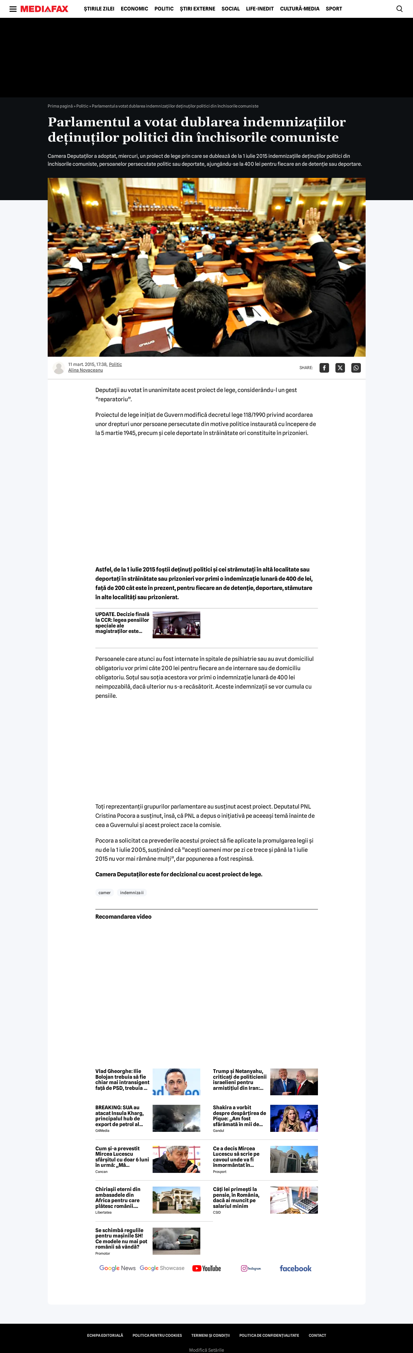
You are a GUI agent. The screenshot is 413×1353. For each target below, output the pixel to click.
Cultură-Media (300, 8)
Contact (317, 1335)
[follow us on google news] (117, 1269)
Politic (164, 8)
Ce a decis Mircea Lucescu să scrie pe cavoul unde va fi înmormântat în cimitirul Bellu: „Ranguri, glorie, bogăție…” (236, 1157)
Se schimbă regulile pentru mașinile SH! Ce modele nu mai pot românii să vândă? (121, 1239)
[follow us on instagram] (251, 1269)
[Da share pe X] (340, 368)
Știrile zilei (99, 8)
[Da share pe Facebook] (324, 368)
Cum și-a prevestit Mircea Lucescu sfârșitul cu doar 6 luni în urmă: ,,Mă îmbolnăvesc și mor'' (122, 1157)
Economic (134, 8)
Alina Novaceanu (85, 370)
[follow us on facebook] (295, 1268)
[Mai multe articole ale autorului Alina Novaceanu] (58, 367)
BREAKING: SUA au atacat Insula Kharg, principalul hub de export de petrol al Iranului (119, 1116)
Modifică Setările (206, 1350)
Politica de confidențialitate (269, 1335)
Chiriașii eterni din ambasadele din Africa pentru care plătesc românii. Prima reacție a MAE (119, 1198)
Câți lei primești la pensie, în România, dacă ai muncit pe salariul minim (236, 1198)
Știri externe (197, 8)
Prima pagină (60, 106)
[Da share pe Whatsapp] (356, 368)
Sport (334, 8)
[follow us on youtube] (206, 1269)
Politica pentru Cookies (157, 1335)
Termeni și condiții (210, 1335)
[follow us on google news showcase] (162, 1269)
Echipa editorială (105, 1335)
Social (231, 8)
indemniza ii (132, 892)
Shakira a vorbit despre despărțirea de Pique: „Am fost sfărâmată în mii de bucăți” (239, 1116)
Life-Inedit (260, 8)
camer (105, 892)
